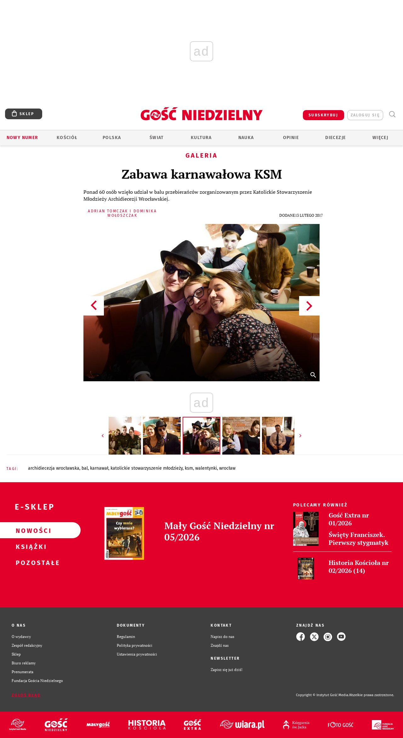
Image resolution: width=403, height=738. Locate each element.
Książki (30, 546)
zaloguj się (365, 115)
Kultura (201, 137)
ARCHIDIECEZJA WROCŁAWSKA (53, 468)
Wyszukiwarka (392, 114)
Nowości (30, 530)
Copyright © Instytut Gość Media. (322, 695)
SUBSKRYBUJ (323, 115)
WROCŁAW (227, 468)
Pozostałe (30, 562)
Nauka (246, 137)
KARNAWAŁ (99, 468)
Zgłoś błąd (26, 695)
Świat (157, 137)
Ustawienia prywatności (137, 654)
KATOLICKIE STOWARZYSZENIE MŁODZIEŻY (147, 468)
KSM (189, 468)
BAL (85, 468)
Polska (112, 137)
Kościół (67, 137)
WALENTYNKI (206, 468)
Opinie (291, 137)
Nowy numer (22, 137)
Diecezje (335, 137)
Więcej (380, 137)
